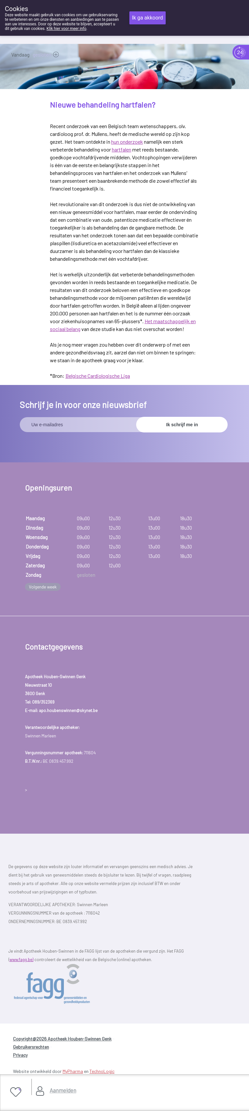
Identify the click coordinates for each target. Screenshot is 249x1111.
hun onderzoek (127, 142)
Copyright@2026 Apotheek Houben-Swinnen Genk (62, 1038)
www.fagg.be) (21, 959)
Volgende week (43, 586)
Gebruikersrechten (31, 1047)
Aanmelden (63, 1090)
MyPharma (73, 1071)
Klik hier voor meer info (67, 28)
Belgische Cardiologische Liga (97, 376)
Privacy (20, 1055)
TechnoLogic (101, 1071)
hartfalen (121, 149)
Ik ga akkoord (147, 18)
